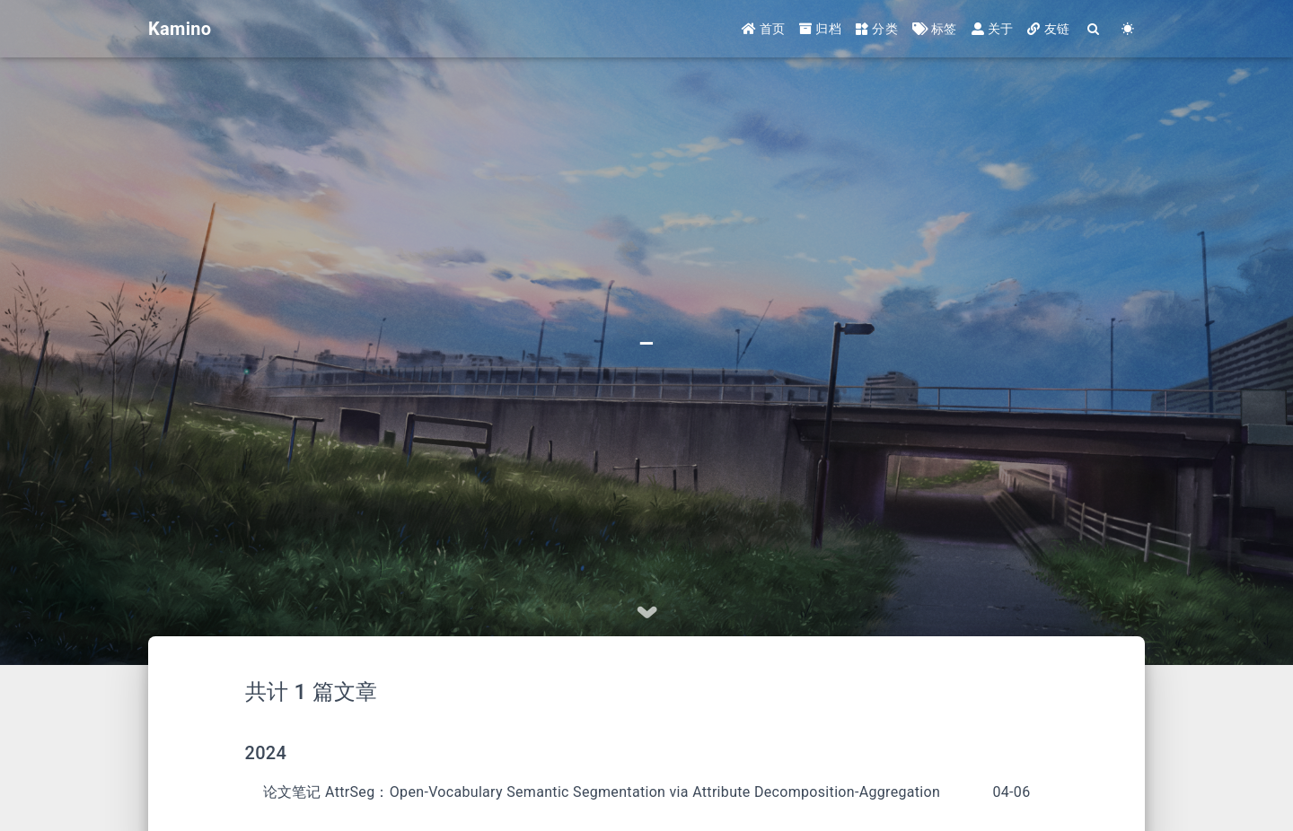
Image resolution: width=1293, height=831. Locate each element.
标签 (934, 29)
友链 (1048, 29)
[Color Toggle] (1128, 29)
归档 (820, 29)
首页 (764, 29)
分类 (877, 29)
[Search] (1094, 29)
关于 (993, 29)
